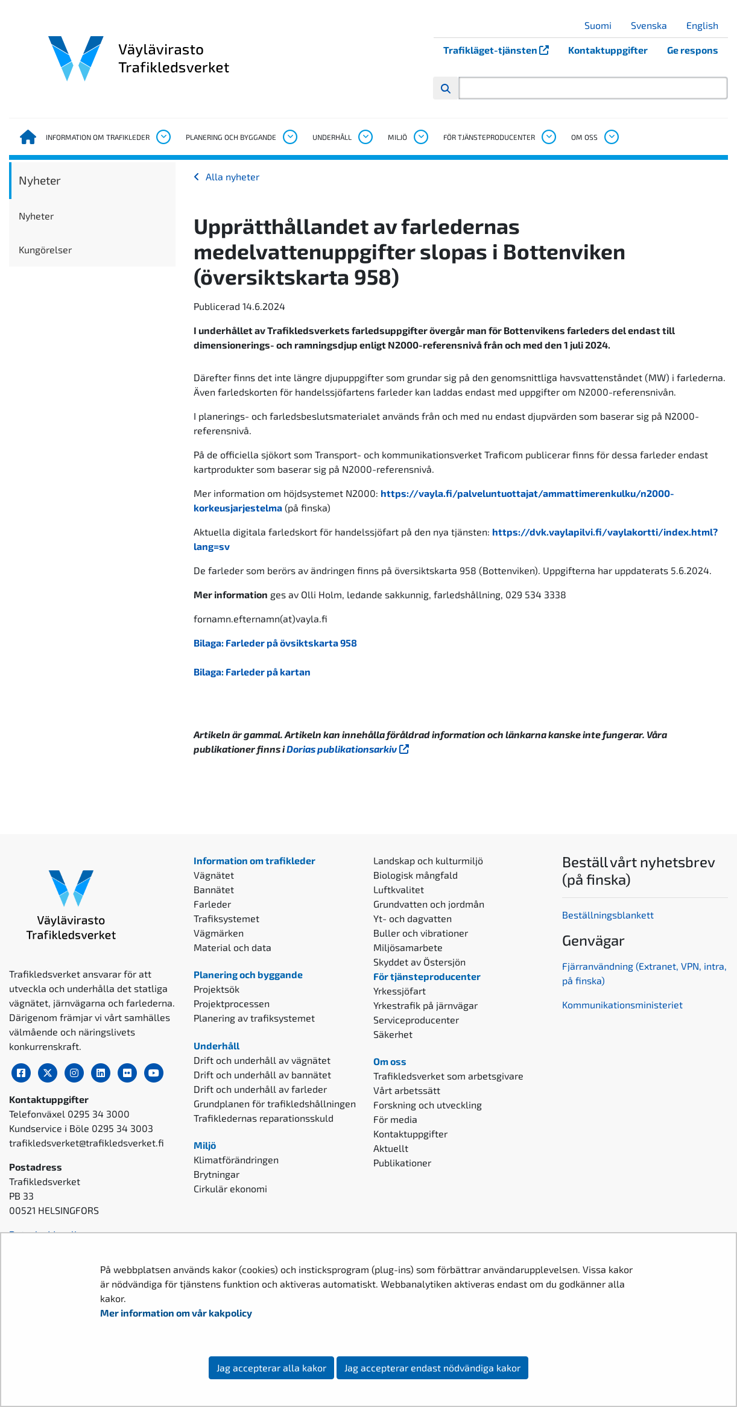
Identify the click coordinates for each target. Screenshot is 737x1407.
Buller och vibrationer (420, 932)
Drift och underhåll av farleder (260, 1089)
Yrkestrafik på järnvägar (425, 1005)
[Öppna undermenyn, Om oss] (611, 137)
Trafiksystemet (226, 918)
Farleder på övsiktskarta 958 (291, 642)
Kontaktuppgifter (608, 49)
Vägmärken (219, 932)
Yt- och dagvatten (412, 918)
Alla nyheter (232, 176)
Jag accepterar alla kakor (271, 1367)
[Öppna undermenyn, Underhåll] (365, 137)
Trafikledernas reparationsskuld (264, 1118)
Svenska (653, 25)
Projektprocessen (232, 1003)
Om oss (584, 137)
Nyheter (40, 180)
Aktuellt (390, 1148)
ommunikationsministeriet (625, 1004)
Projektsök (216, 988)
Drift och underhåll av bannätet (262, 1074)
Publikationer (402, 1162)
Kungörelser (45, 249)
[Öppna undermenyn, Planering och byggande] (289, 137)
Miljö (397, 137)
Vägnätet (214, 875)
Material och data (232, 947)
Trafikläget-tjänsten (500, 49)
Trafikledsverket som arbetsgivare (448, 1075)
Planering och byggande (231, 137)
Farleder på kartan (268, 671)
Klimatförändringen (236, 1159)
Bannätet (214, 889)
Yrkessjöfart (399, 990)
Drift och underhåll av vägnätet (262, 1060)
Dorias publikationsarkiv (348, 748)
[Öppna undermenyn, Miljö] (420, 137)
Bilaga (207, 642)
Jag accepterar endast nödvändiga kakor (432, 1367)
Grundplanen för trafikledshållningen (275, 1103)
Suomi (602, 25)
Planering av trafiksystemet (254, 1017)
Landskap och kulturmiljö (428, 860)
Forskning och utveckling (427, 1104)
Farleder (212, 903)
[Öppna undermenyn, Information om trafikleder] (163, 137)
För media (395, 1119)
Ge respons (692, 49)
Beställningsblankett (609, 914)
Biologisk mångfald (415, 875)
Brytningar (216, 1174)
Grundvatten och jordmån (428, 903)
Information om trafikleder (98, 137)
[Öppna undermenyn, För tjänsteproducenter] (548, 137)
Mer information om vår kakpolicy (177, 1312)
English (707, 25)
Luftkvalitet (398, 889)
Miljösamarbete (408, 947)
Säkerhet (393, 1034)
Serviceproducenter (416, 1019)
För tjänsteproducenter (489, 137)
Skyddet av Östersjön (419, 961)
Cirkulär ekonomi (230, 1188)
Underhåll (332, 137)
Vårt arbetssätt (406, 1090)
